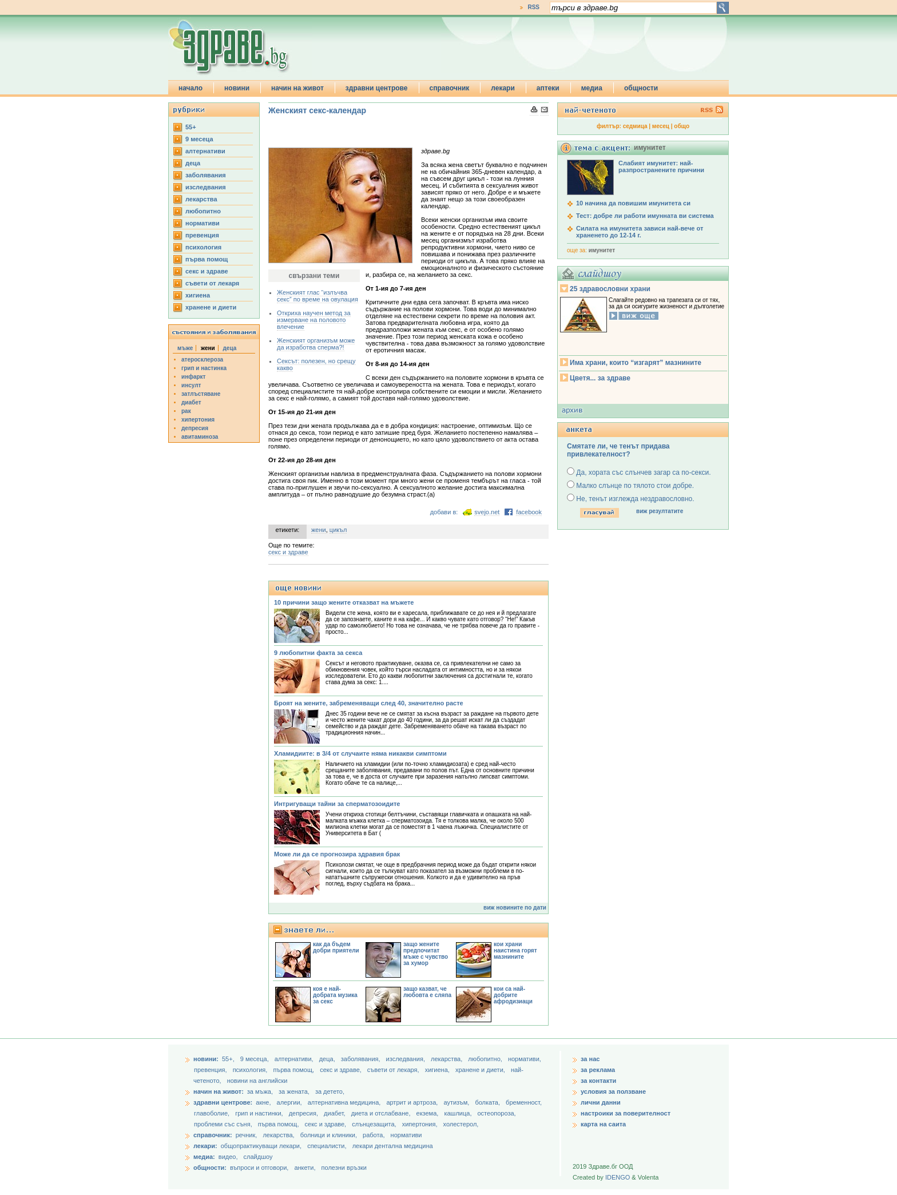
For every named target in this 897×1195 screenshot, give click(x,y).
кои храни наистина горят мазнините (515, 950)
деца (192, 163)
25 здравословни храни (610, 289)
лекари (503, 88)
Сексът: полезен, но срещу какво (316, 364)
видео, (228, 1156)
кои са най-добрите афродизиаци (513, 995)
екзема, (428, 1113)
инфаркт (193, 377)
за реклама (598, 1069)
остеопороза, (497, 1113)
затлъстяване (200, 394)
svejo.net (486, 512)
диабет (191, 402)
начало (190, 88)
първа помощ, (294, 1069)
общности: (210, 1167)
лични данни (601, 1102)
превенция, (211, 1069)
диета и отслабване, (381, 1113)
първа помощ (206, 259)
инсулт (191, 385)
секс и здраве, (341, 1069)
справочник (450, 88)
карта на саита (603, 1124)
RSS (533, 7)
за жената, (294, 1091)
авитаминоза (199, 437)
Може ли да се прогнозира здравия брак (337, 854)
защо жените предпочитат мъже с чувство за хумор (425, 953)
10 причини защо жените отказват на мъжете (344, 602)
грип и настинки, (260, 1113)
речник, (246, 1135)
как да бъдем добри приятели (336, 947)
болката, (488, 1102)
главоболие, (212, 1113)
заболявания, (361, 1058)
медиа (591, 88)
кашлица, (458, 1113)
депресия (194, 428)
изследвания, (406, 1058)
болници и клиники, (328, 1135)
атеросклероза (202, 359)
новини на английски (257, 1080)
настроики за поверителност (625, 1113)
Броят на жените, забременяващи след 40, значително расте (368, 703)
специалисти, (326, 1145)
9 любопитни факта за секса (318, 652)
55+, (229, 1058)
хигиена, (438, 1069)
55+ (190, 127)
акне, (264, 1102)
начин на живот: (218, 1091)
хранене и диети (210, 307)
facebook (529, 512)
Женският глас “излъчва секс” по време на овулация (317, 296)
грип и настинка (204, 368)
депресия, (304, 1113)
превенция (202, 235)
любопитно (203, 211)
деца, (328, 1058)
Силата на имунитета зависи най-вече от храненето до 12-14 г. (639, 232)
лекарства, (447, 1058)
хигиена (197, 295)
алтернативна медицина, (345, 1102)
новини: (206, 1058)
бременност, (524, 1102)
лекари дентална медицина (392, 1145)
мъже (185, 348)
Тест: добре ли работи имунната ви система (645, 215)
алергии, (290, 1102)
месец (660, 126)
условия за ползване (613, 1091)
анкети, (304, 1167)
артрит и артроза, (412, 1102)
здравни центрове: (222, 1102)
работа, (374, 1135)
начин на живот (297, 88)
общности (641, 88)
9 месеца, (255, 1058)
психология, (251, 1069)
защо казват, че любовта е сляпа (427, 992)
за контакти (598, 1080)
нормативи (202, 223)
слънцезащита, (375, 1124)
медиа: (204, 1156)
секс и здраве (206, 271)
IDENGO (617, 1177)
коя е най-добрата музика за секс (335, 995)
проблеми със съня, (224, 1124)
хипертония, (420, 1124)
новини (236, 88)
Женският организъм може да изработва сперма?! (316, 344)
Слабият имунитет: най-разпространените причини (661, 166)
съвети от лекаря (212, 283)
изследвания (205, 187)
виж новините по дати (514, 907)
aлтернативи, (295, 1058)
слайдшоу (258, 1156)
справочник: (212, 1135)
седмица (635, 126)
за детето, (329, 1091)
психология (203, 247)
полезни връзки (344, 1167)
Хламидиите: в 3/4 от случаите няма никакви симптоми (360, 753)
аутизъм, (457, 1102)
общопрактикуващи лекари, (261, 1145)
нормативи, (524, 1058)
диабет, (335, 1113)
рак (186, 411)
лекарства (201, 199)
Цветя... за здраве (600, 378)
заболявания (205, 175)
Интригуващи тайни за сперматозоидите (337, 803)
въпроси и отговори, (259, 1167)
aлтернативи (205, 151)
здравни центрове (377, 88)
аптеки (548, 88)
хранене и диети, (481, 1069)
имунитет (602, 250)
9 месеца (199, 139)
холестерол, (461, 1124)
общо (681, 126)
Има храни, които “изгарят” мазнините (635, 363)
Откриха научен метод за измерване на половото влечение (314, 319)
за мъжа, (260, 1091)
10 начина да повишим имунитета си (633, 203)
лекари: (205, 1145)
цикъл (338, 529)
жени (318, 529)
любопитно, (486, 1058)
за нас (590, 1058)
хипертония (198, 419)
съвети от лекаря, (394, 1069)
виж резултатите (659, 511)
